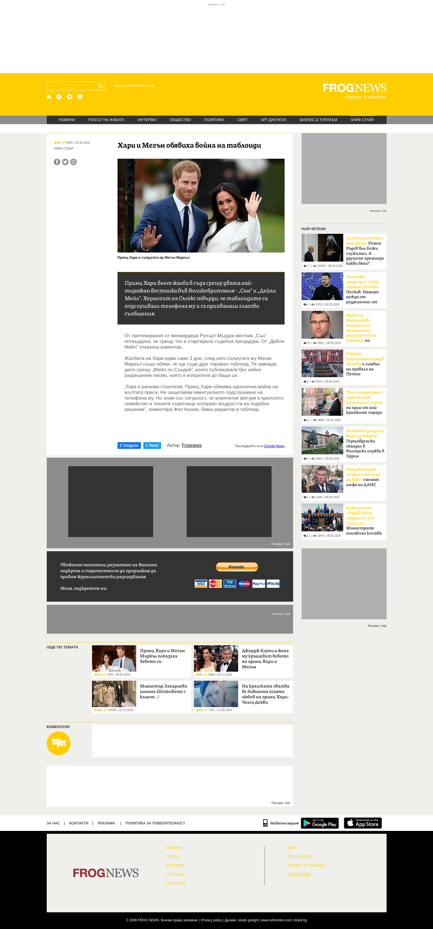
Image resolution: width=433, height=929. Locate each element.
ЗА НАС (53, 823)
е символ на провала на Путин (365, 364)
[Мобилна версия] (281, 823)
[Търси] (101, 86)
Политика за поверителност (155, 823)
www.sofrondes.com (276, 920)
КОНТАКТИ (78, 823)
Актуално (175, 875)
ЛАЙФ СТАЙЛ (362, 120)
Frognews (192, 445)
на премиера (361, 330)
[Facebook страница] (59, 96)
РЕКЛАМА (106, 823)
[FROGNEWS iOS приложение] (363, 823)
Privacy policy (211, 920)
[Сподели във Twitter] (65, 162)
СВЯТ (243, 120)
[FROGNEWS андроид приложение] (319, 823)
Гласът (173, 857)
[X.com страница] (69, 96)
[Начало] (49, 96)
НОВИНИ (67, 120)
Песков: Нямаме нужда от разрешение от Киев (363, 291)
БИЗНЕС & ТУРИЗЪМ (318, 120)
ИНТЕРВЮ (147, 120)
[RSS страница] (80, 96)
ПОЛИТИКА (214, 120)
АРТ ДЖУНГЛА (274, 120)
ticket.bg (300, 920)
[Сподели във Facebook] (57, 162)
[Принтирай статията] (73, 162)
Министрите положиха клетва (364, 520)
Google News (274, 446)
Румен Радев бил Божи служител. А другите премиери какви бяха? (365, 251)
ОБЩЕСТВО (180, 120)
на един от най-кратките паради (364, 402)
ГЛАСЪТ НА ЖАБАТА (106, 120)
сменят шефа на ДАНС (363, 477)
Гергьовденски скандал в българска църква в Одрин (365, 443)
